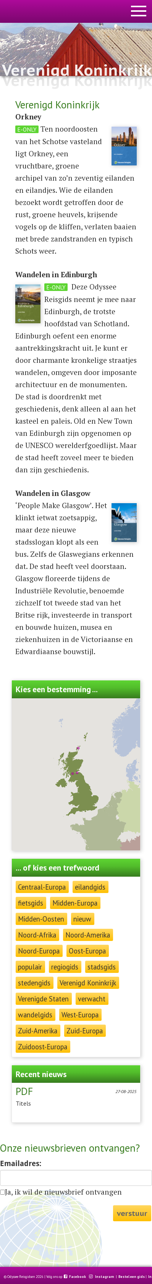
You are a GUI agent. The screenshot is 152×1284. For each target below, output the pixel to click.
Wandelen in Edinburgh (56, 274)
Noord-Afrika (37, 934)
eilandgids (90, 886)
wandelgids (35, 1014)
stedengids (34, 982)
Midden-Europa (74, 902)
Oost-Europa (87, 950)
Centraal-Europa (42, 886)
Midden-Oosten (41, 918)
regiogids (64, 966)
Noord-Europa (39, 950)
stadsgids (101, 966)
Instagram (105, 1276)
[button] (78, 748)
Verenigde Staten (43, 998)
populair (30, 966)
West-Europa (80, 1014)
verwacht (91, 998)
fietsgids (30, 902)
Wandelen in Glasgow (53, 493)
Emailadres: (20, 1163)
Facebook (78, 1276)
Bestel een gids (131, 1276)
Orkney (28, 116)
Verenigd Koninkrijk (88, 982)
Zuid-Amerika (37, 1030)
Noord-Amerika (87, 934)
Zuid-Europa (84, 1030)
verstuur (132, 1213)
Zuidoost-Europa (42, 1046)
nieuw (82, 918)
